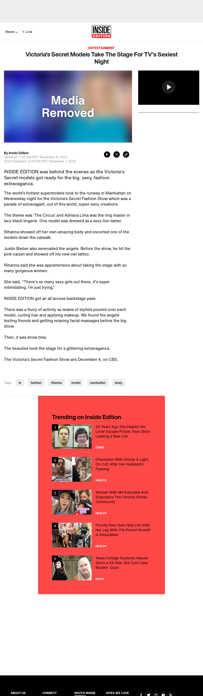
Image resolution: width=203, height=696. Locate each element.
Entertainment (101, 48)
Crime (100, 447)
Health (101, 480)
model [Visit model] (75, 383)
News (10, 31)
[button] (168, 87)
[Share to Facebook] (107, 155)
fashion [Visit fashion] (36, 383)
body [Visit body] (118, 383)
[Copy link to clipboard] (126, 155)
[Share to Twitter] (116, 155)
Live (29, 31)
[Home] (101, 32)
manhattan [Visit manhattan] (97, 383)
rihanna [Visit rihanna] (56, 383)
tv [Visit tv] (20, 383)
